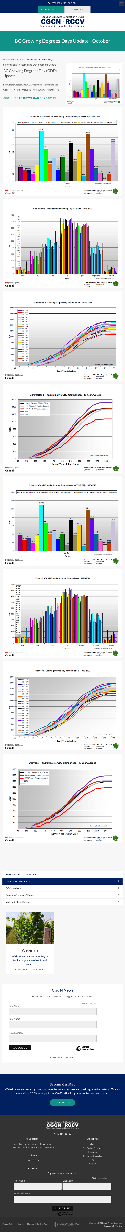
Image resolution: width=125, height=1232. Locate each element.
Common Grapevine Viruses (20, 895)
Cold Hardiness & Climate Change (38, 59)
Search (21, 1224)
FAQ (93, 1160)
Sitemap (30, 1224)
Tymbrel (119, 1226)
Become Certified (51, 9)
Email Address (17, 1032)
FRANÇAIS (77, 9)
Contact (92, 1164)
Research (92, 1152)
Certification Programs (93, 1148)
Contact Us (62, 1102)
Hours (33, 1168)
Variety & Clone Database (19, 902)
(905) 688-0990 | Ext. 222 (64, 3)
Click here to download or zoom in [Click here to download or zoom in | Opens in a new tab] (29, 98)
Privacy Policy (8, 1224)
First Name (14, 1006)
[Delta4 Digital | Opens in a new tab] (67, 1224)
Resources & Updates (92, 1156)
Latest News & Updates (18, 881)
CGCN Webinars (14, 888)
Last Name (14, 1019)
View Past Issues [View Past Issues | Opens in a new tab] (61, 1057)
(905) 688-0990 (32, 1160)
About (92, 1144)
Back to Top (42, 1224)
